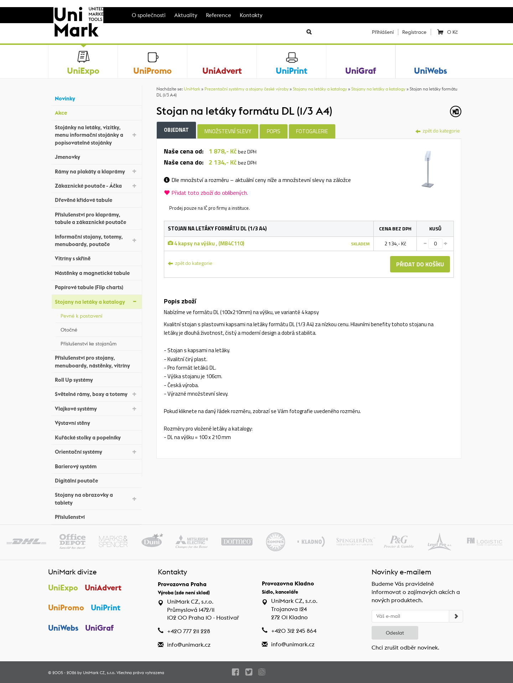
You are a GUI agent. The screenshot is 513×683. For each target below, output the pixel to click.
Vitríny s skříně (96, 258)
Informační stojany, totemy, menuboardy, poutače (96, 240)
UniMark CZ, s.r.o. (99, 672)
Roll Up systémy (96, 379)
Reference (218, 15)
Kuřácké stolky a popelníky (96, 436)
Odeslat (395, 633)
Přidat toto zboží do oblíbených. (206, 192)
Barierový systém (96, 465)
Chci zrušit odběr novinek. (405, 647)
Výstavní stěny (96, 422)
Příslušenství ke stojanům (99, 342)
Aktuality (185, 15)
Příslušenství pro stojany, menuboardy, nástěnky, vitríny (96, 361)
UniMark (192, 89)
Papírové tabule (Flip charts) (96, 286)
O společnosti (149, 15)
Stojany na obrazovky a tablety (96, 498)
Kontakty (251, 15)
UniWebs (63, 628)
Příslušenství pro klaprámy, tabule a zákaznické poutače (96, 218)
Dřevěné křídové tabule (96, 199)
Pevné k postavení (99, 315)
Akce (96, 112)
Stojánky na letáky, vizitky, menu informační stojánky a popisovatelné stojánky (96, 135)
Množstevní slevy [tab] (227, 131)
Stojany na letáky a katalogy (96, 301)
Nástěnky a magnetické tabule (96, 272)
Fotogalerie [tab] (312, 131)
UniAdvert (103, 588)
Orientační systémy (96, 451)
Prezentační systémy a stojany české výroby (246, 89)
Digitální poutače (96, 480)
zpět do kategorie (437, 130)
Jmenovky (96, 156)
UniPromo (66, 607)
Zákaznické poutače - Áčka (96, 185)
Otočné (99, 329)
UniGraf (99, 628)
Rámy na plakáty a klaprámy (96, 170)
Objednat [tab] (176, 130)
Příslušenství (96, 516)
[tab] (427, 167)
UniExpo (63, 588)
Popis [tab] (273, 131)
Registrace (414, 32)
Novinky (96, 98)
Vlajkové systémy (96, 408)
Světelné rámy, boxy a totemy (96, 393)
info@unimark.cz (189, 644)
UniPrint (105, 607)
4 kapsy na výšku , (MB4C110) (206, 243)
